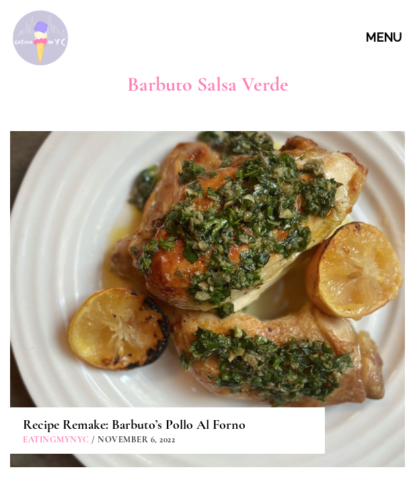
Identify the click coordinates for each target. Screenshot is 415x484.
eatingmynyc (56, 285)
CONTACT (209, 405)
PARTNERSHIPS (209, 436)
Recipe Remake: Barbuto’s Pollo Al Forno (134, 271)
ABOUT (209, 375)
